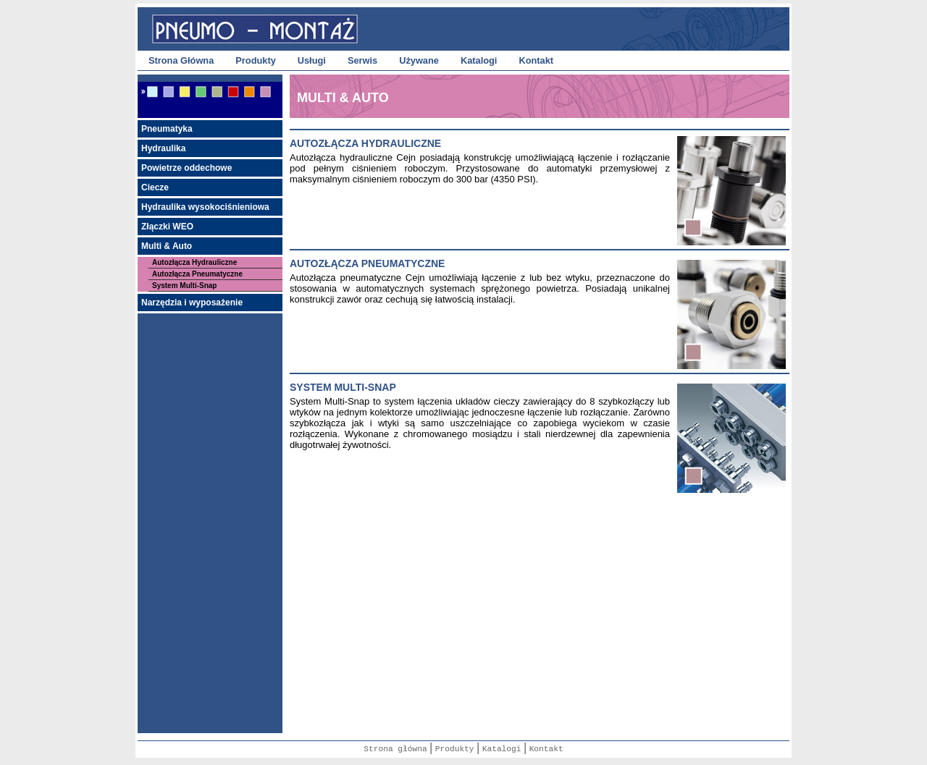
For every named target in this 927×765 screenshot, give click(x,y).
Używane (419, 60)
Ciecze (155, 187)
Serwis (362, 60)
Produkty (255, 60)
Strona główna (395, 749)
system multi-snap (343, 387)
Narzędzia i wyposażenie (192, 302)
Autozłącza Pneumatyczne (197, 274)
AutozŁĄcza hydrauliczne (365, 143)
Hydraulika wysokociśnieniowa (205, 207)
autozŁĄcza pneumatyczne (367, 263)
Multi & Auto (166, 246)
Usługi (312, 60)
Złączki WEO (167, 226)
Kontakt (536, 60)
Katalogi (479, 60)
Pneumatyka (167, 129)
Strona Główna (181, 60)
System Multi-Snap (184, 285)
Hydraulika (163, 148)
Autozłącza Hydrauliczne (194, 262)
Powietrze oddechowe (186, 168)
